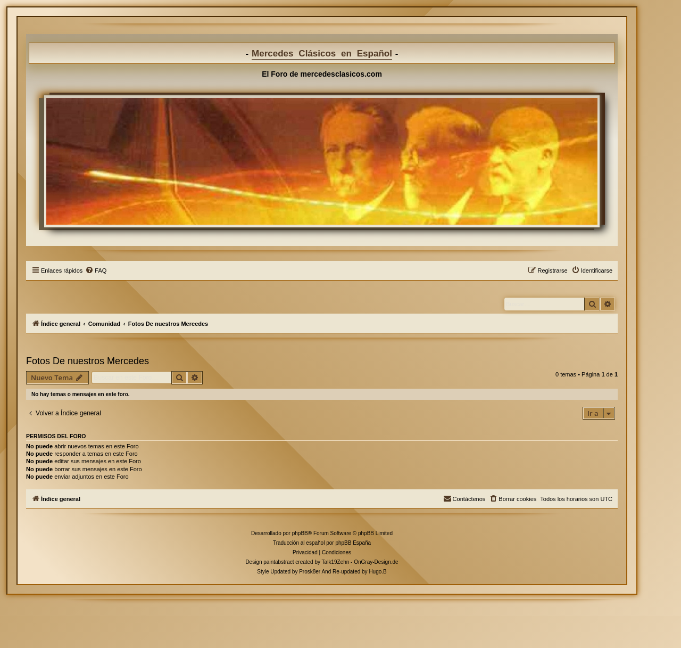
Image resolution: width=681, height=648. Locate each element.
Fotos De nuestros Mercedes (87, 361)
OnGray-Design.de (376, 562)
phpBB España (353, 543)
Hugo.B (377, 572)
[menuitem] (95, 270)
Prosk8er (309, 572)
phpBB (300, 533)
